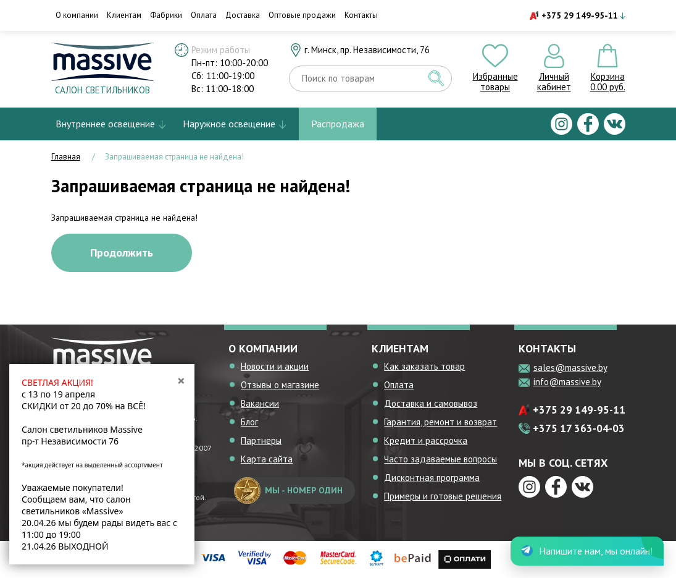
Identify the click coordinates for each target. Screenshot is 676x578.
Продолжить (121, 252)
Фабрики (166, 15)
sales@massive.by (570, 367)
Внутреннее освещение (105, 123)
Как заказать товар (424, 366)
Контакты (361, 15)
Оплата (204, 15)
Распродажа (337, 123)
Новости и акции (275, 366)
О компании (77, 15)
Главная (65, 156)
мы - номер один (288, 490)
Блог (249, 422)
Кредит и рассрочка (425, 440)
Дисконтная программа (432, 477)
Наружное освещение (229, 123)
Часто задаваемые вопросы (440, 459)
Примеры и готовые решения (442, 496)
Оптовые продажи (302, 15)
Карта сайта (267, 459)
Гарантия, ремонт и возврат (440, 422)
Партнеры (261, 440)
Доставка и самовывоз (430, 403)
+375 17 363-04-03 (579, 428)
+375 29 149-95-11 (579, 15)
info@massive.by (567, 382)
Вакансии (260, 403)
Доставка (242, 15)
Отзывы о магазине (280, 384)
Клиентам (124, 15)
